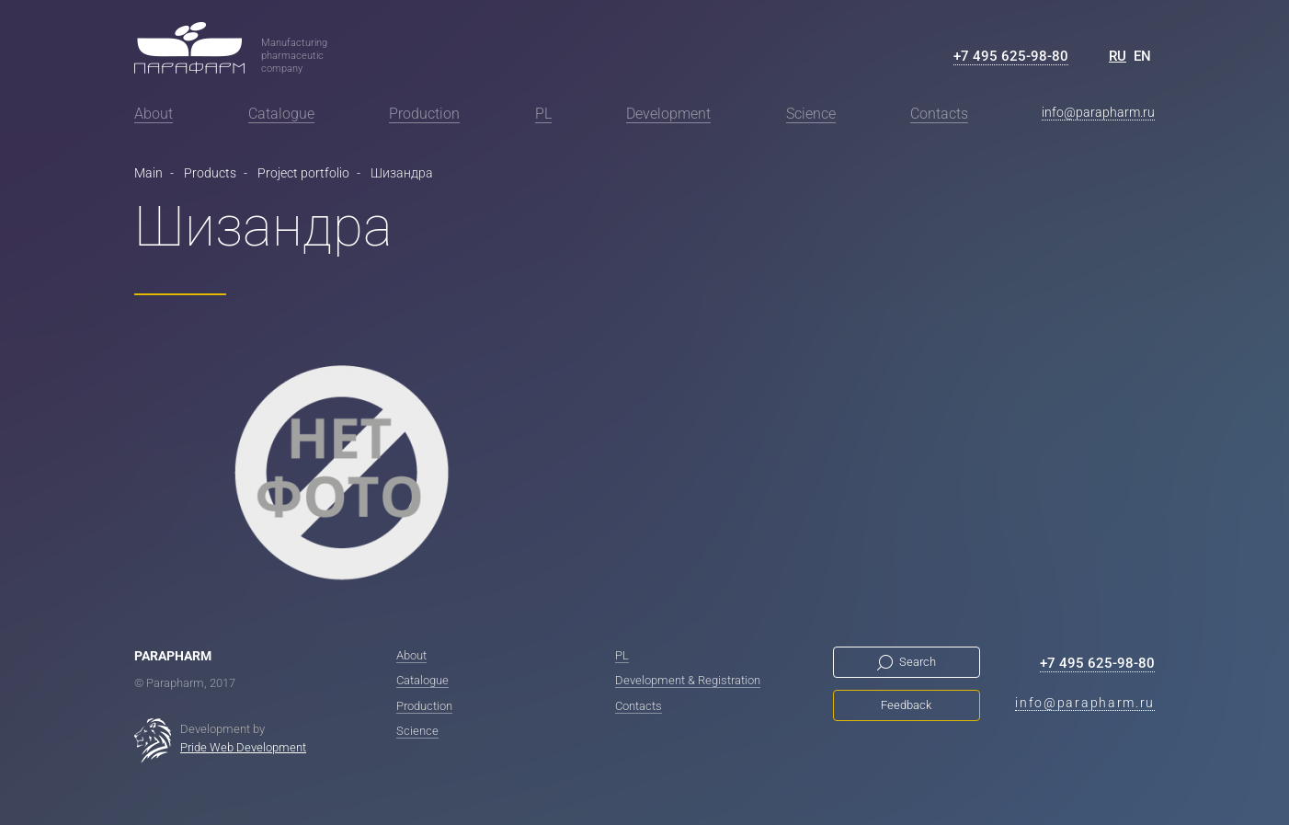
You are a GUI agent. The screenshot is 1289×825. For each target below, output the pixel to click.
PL (543, 113)
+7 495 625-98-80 (1010, 56)
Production (424, 113)
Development (668, 113)
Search (917, 662)
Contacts (939, 113)
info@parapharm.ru (1098, 112)
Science (811, 113)
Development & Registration (687, 680)
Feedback (906, 705)
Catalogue (281, 113)
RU (1117, 56)
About (153, 113)
